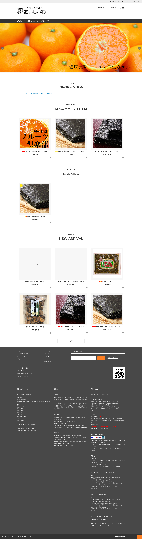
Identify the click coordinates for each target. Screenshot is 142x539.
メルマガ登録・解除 (43, 21)
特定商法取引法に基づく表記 (25, 373)
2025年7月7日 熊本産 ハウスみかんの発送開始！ (40, 93)
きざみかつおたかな (107, 281)
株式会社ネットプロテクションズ (110, 418)
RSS (18, 370)
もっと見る (71, 341)
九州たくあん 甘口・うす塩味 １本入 (71, 281)
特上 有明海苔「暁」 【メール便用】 (107, 151)
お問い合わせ (31, 21)
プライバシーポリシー (23, 376)
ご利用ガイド (21, 21)
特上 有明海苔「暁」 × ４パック (71, 327)
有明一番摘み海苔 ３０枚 (35, 216)
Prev (2, 48)
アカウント (114, 1)
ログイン (126, 1)
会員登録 (136, 1)
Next (139, 48)
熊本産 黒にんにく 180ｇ (35, 327)
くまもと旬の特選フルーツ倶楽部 (35, 151)
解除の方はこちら (113, 358)
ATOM (22, 370)
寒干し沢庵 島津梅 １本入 (34, 281)
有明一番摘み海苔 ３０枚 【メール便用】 (71, 151)
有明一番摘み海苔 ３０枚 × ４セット (107, 327)
